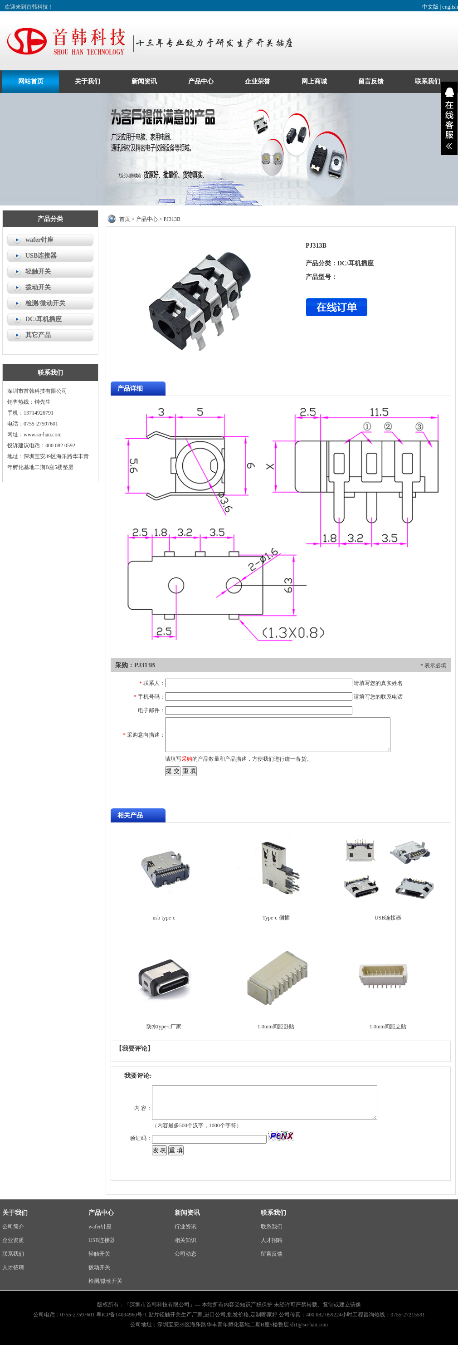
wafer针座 (39, 239)
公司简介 (13, 1226)
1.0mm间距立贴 (388, 1026)
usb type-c (164, 918)
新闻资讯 (144, 81)
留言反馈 (371, 81)
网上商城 (314, 81)
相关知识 (185, 1240)
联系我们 (427, 81)
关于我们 (87, 81)
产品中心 (201, 81)
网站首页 (31, 81)
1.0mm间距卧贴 (276, 1026)
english (450, 7)
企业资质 (13, 1240)
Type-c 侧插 (275, 918)
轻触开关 (38, 271)
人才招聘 (13, 1267)
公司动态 (185, 1254)
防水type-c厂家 (164, 1026)
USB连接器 (41, 255)
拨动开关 (38, 287)
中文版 (430, 7)
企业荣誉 (257, 81)
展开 (449, 118)
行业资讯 (185, 1226)
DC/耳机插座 (43, 319)
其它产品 (38, 335)
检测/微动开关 (45, 303)
